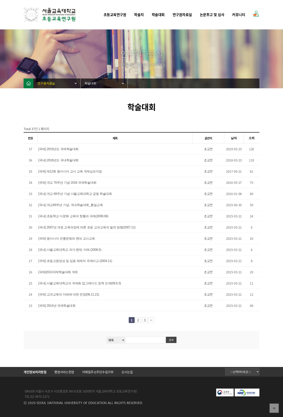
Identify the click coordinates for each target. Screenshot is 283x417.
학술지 (139, 14)
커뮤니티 (238, 14)
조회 (252, 138)
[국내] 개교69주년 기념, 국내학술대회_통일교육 (70, 205)
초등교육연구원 (115, 14)
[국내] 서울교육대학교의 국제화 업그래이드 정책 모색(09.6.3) (79, 283)
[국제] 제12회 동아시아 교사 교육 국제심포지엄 (70, 171)
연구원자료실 (182, 14)
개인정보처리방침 (35, 372)
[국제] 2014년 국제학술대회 (56, 305)
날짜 (234, 138)
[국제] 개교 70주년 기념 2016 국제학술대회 (67, 182)
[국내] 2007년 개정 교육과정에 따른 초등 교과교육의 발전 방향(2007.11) (86, 227)
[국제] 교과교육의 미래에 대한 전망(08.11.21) (68, 294)
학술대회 (158, 14)
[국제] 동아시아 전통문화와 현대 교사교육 (66, 238)
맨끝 (151, 320)
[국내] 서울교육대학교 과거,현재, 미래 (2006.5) (69, 249)
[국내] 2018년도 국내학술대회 (58, 160)
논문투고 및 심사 (212, 14)
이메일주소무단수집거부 (98, 372)
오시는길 (127, 372)
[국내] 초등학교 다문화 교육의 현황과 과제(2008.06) (73, 216)
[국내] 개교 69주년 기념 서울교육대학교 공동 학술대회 (75, 193)
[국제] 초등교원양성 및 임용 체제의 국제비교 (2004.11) (75, 261)
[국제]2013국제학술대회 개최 (58, 272)
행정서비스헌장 (64, 372)
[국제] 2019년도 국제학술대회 (58, 149)
